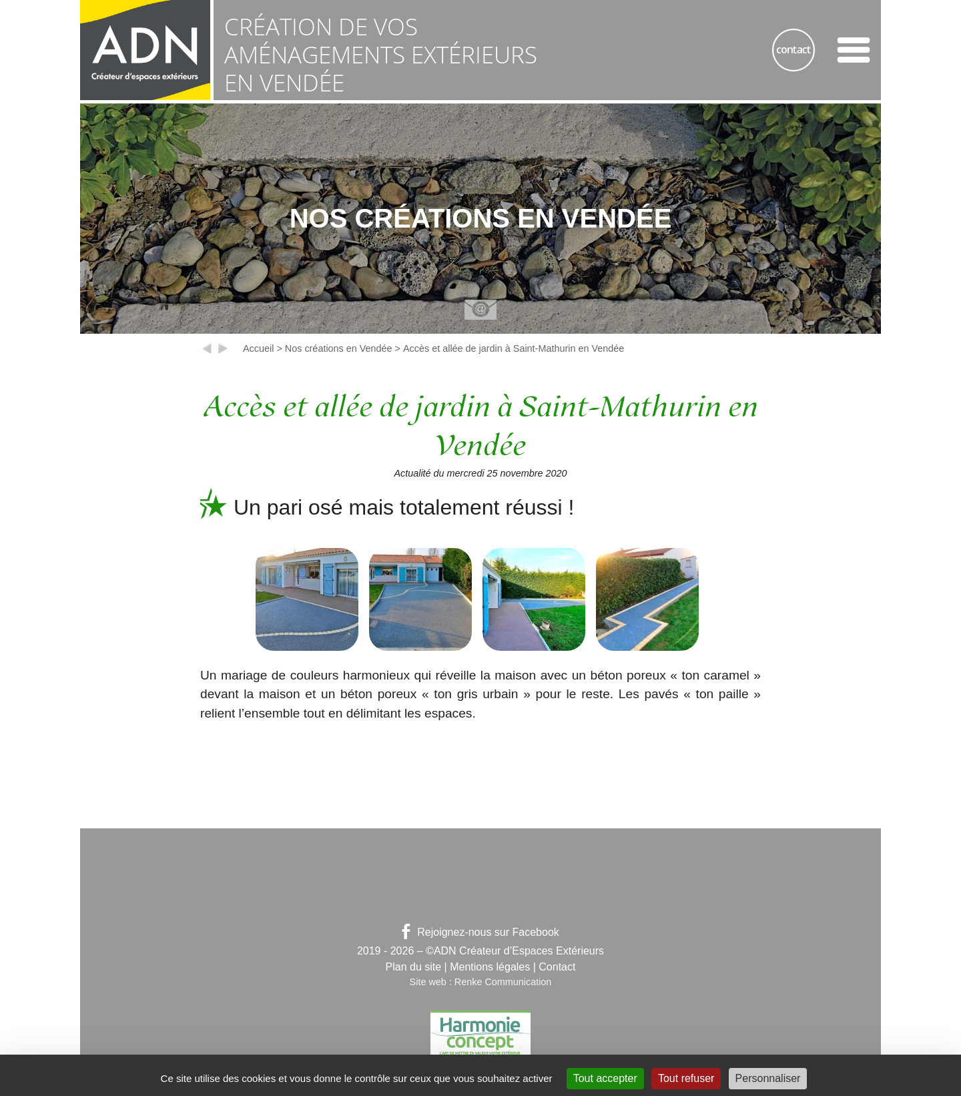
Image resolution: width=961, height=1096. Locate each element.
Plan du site (414, 967)
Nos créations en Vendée (338, 348)
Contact (557, 967)
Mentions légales (490, 967)
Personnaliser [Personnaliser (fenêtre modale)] (768, 1078)
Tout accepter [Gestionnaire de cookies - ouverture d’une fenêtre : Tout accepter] (605, 1078)
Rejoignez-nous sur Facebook (480, 932)
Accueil (258, 348)
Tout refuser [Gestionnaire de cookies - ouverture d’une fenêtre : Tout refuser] (686, 1078)
